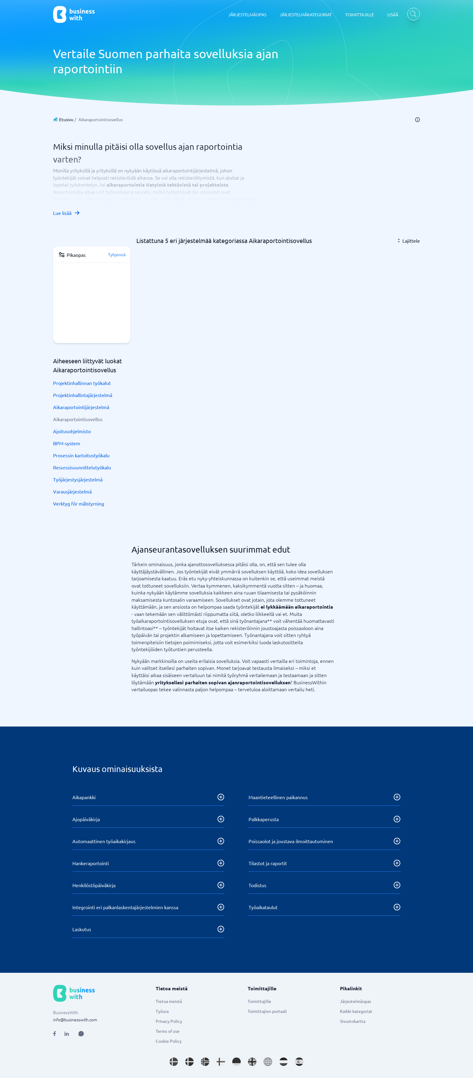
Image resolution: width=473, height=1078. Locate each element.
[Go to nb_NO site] (205, 1062)
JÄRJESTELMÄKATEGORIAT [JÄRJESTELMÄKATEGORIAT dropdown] (306, 14)
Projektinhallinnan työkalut (82, 383)
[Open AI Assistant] (81, 1033)
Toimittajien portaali (267, 1011)
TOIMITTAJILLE (359, 14)
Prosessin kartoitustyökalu (81, 455)
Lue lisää (66, 213)
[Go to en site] (268, 1062)
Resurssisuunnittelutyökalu (82, 467)
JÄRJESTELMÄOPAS (247, 14)
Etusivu (66, 119)
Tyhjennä (116, 254)
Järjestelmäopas (355, 1001)
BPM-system (66, 443)
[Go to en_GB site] (252, 1062)
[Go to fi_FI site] (221, 1062)
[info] (417, 119)
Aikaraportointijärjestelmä (81, 407)
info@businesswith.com (75, 1020)
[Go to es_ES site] (299, 1062)
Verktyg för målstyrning (78, 503)
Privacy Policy (169, 1021)
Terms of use (167, 1031)
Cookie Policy (169, 1041)
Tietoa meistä (169, 1001)
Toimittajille (259, 1001)
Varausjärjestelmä (72, 491)
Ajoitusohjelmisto (72, 431)
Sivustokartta (352, 1021)
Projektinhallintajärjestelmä (82, 395)
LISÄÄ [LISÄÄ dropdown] (392, 14)
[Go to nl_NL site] (283, 1062)
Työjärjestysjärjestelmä (78, 479)
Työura (162, 1011)
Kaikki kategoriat (356, 1011)
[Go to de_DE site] (236, 1062)
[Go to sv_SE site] (174, 1062)
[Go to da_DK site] (189, 1062)
